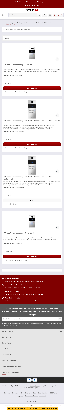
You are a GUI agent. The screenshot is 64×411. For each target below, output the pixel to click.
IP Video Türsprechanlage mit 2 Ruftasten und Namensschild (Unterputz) (27, 178)
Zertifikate (42, 396)
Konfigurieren (33, 408)
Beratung (7, 393)
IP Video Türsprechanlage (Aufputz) (17, 65)
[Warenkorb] (58, 15)
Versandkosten (35, 386)
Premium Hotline (17, 393)
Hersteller (5, 349)
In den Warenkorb (32, 88)
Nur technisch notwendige (17, 408)
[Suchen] (39, 15)
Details (32, 200)
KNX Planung (54, 393)
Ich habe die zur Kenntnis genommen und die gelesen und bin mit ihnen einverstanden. (32, 324)
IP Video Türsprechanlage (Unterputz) (18, 233)
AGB (49, 323)
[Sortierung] (32, 38)
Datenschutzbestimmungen (20, 323)
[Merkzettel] (44, 15)
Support (20, 396)
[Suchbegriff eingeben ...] (22, 15)
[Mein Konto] (50, 15)
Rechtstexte (6, 337)
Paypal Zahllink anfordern (32, 5)
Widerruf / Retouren (31, 396)
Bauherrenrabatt (30, 393)
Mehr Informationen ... (55, 405)
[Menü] (2, 15)
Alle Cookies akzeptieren (49, 408)
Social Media (6, 343)
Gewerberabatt (43, 393)
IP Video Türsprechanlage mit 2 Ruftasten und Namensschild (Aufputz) (31, 121)
